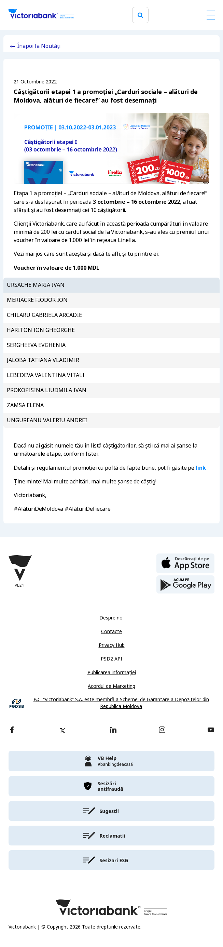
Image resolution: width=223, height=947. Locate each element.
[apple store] (185, 562)
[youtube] (210, 730)
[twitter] (62, 730)
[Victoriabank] (41, 15)
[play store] (185, 584)
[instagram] (161, 730)
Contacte (111, 631)
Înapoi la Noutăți (38, 46)
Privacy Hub (112, 645)
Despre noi (111, 617)
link (201, 468)
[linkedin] (113, 730)
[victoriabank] (111, 761)
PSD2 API (111, 658)
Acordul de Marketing (111, 686)
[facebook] (12, 730)
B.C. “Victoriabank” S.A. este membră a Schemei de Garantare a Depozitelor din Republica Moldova (121, 703)
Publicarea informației (111, 672)
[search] (140, 15)
